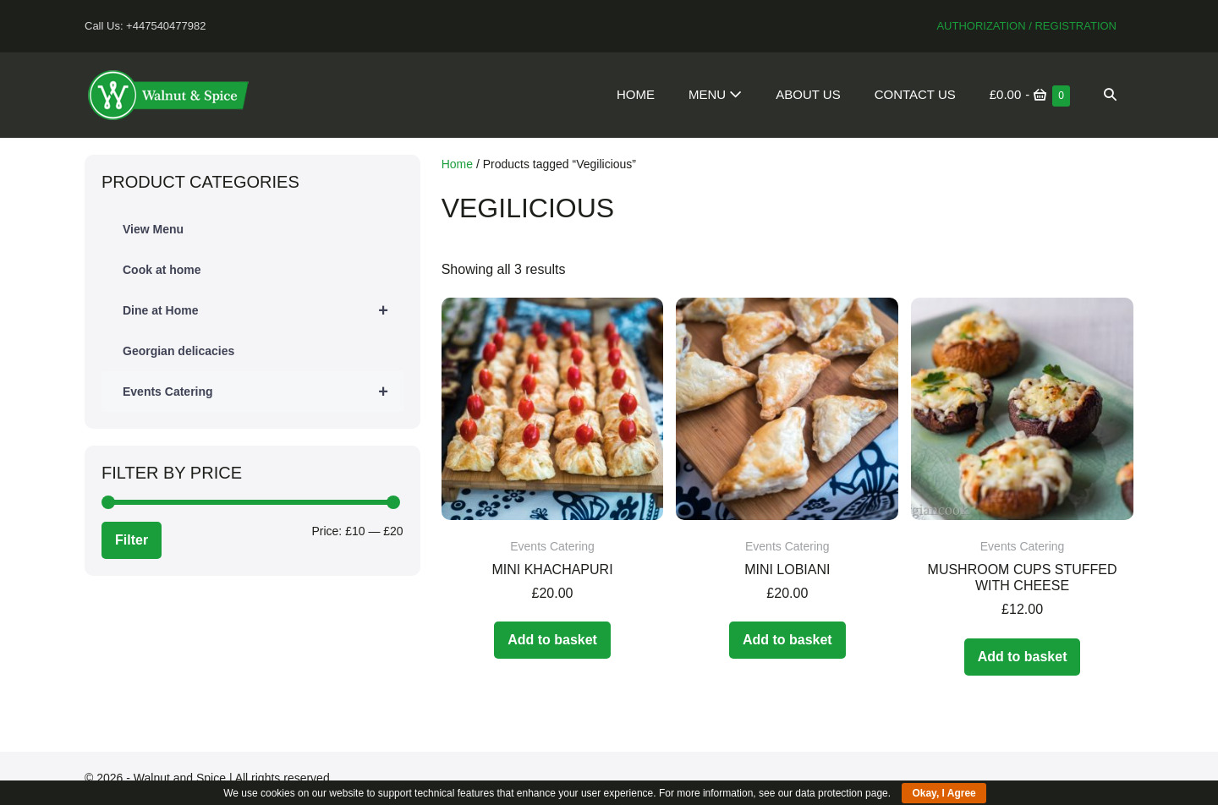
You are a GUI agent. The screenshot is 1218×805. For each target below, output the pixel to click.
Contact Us (915, 94)
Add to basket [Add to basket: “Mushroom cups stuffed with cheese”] (1022, 656)
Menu (715, 94)
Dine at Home (263, 310)
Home (636, 94)
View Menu (153, 229)
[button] (1110, 94)
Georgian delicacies (178, 351)
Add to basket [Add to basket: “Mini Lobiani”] (787, 639)
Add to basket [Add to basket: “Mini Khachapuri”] (552, 639)
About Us (808, 94)
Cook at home (162, 270)
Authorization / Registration (1026, 25)
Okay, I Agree (943, 793)
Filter (131, 540)
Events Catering (263, 391)
